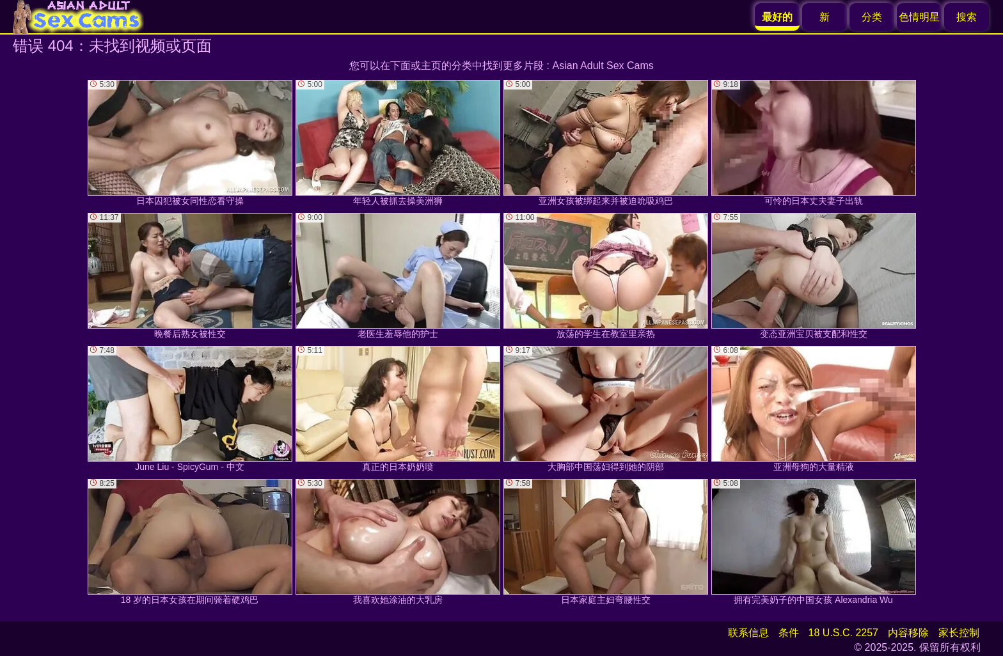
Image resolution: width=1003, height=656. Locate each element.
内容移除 (908, 632)
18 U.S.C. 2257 (843, 632)
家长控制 (958, 632)
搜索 (966, 17)
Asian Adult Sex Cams (603, 65)
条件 (788, 632)
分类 (872, 17)
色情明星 (919, 17)
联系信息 (748, 632)
